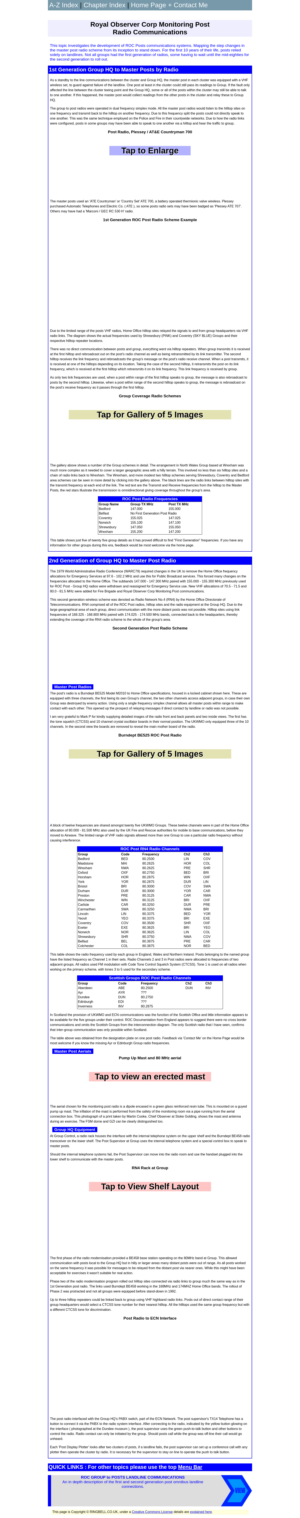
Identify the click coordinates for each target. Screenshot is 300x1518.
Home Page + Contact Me (169, 5)
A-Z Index (63, 5)
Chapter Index (104, 5)
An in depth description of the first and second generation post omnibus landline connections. (132, 1488)
